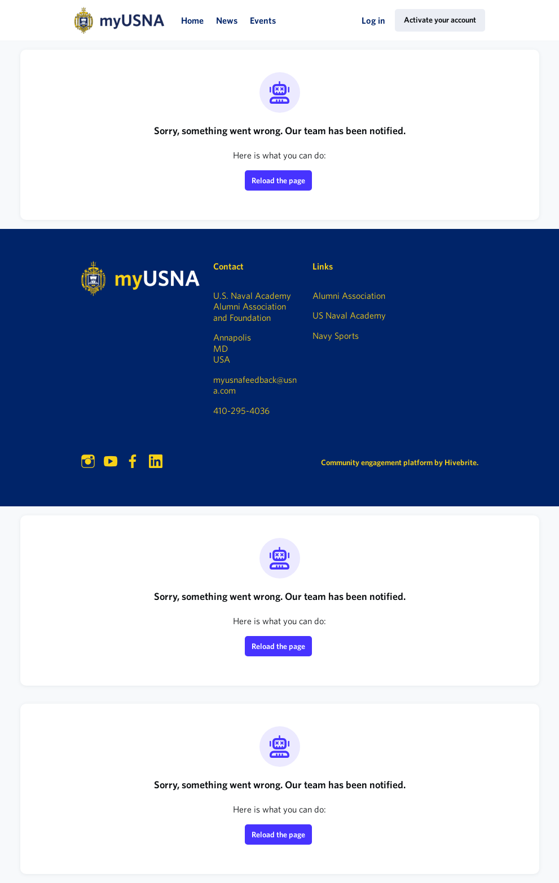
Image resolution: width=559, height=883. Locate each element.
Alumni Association (348, 295)
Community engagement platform (377, 462)
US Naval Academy (349, 315)
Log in (373, 20)
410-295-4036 (241, 410)
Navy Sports (335, 335)
